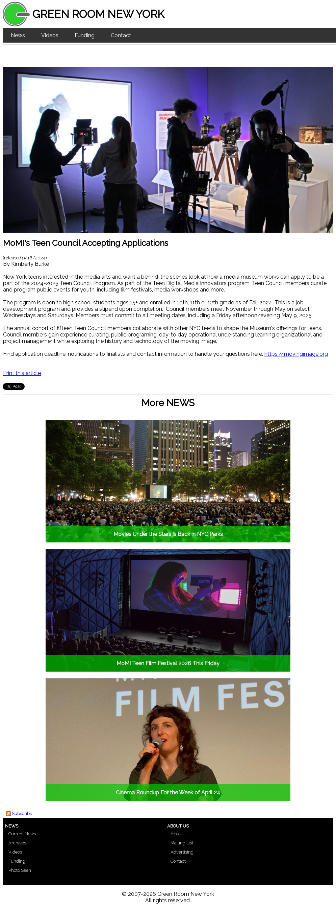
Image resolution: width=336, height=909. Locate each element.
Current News (22, 833)
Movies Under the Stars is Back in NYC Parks (168, 534)
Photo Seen (19, 870)
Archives (17, 842)
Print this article (22, 373)
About (177, 833)
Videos (49, 35)
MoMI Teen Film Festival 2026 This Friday (168, 663)
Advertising (182, 852)
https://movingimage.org (296, 354)
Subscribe (22, 813)
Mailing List (182, 842)
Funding (85, 35)
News (18, 35)
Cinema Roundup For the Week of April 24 (168, 792)
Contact (121, 35)
